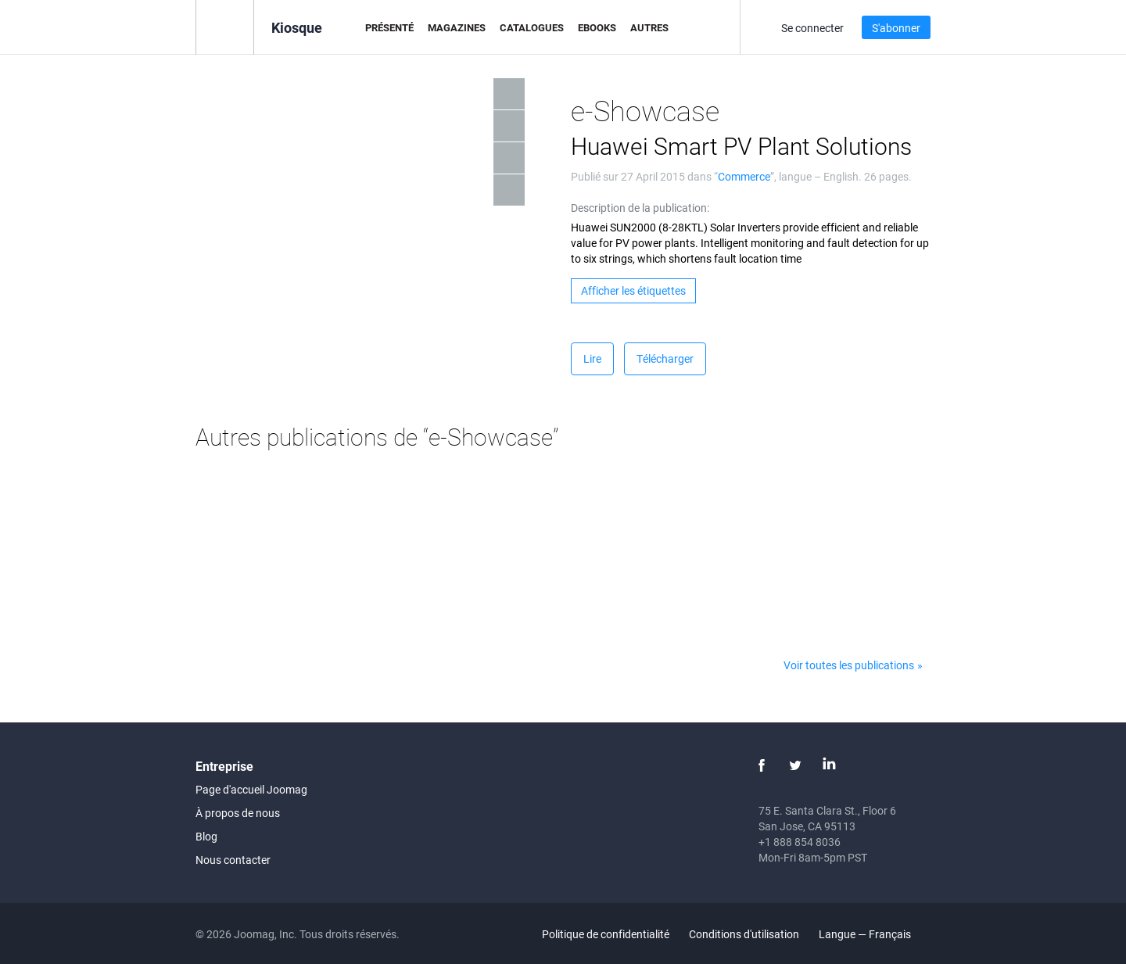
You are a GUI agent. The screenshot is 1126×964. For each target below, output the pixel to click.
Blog (206, 836)
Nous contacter (233, 859)
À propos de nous (237, 812)
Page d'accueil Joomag (251, 789)
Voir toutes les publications (849, 665)
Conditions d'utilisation (744, 933)
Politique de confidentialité (605, 933)
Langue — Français (874, 933)
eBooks (597, 27)
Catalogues (532, 27)
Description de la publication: (640, 207)
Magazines (457, 27)
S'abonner (896, 27)
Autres (649, 27)
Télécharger (665, 358)
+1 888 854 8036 (799, 841)
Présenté (389, 27)
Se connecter (812, 27)
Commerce (744, 176)
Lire (592, 358)
